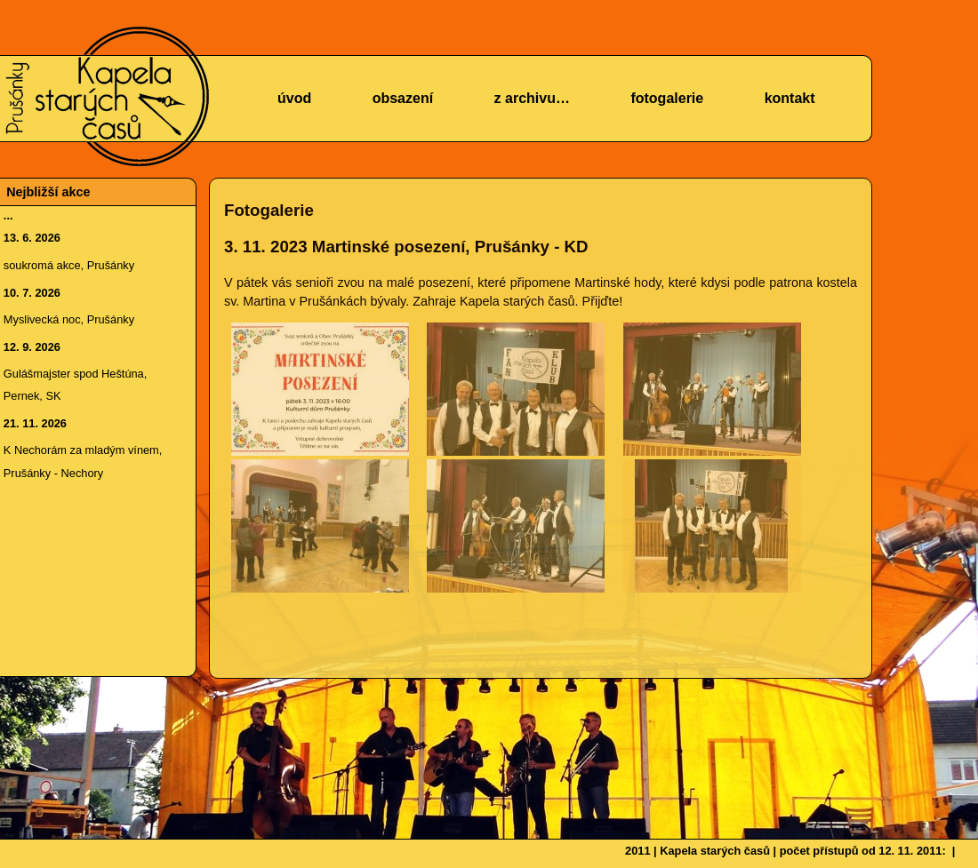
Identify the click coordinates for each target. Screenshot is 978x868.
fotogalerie (666, 98)
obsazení (403, 98)
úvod (294, 98)
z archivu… (532, 98)
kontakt (790, 98)
